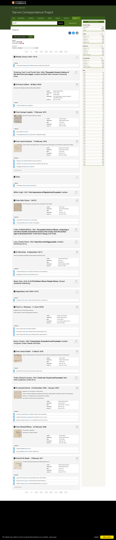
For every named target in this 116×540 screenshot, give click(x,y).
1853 (84, 117)
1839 (84, 95)
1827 (84, 77)
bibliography (86, 27)
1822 (84, 72)
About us (71, 18)
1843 (84, 101)
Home (13, 7)
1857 (84, 124)
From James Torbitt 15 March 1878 (29, 351)
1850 (84, 112)
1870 (84, 145)
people (84, 30)
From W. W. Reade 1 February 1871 (29, 458)
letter (84, 28)
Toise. (18, 177)
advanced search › (73, 23)
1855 (84, 121)
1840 (84, 96)
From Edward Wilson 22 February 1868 (31, 427)
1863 (84, 133)
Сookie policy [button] (53, 537)
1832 (84, 83)
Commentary (40, 18)
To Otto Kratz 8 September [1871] (29, 252)
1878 (84, 158)
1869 (84, 143)
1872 (84, 148)
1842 (84, 100)
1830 (84, 80)
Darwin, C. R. (86, 36)
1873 (84, 150)
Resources (63, 18)
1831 (84, 82)
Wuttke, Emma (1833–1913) (26, 57)
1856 (84, 122)
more (102, 46)
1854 (84, 119)
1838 (84, 93)
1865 (84, 137)
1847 (84, 108)
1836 (84, 90)
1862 (84, 132)
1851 (84, 114)
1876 (84, 154)
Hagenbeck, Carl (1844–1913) (27, 291)
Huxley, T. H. (86, 40)
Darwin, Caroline (86, 54)
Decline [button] (96, 537)
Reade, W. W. (86, 42)
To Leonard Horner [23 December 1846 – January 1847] (37, 388)
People (48, 18)
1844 (84, 103)
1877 (84, 156)
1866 (84, 138)
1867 (84, 140)
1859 (84, 127)
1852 (84, 116)
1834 (84, 87)
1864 (84, 135)
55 (60, 51)
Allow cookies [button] (107, 537)
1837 (84, 91)
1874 (84, 151)
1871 (84, 146)
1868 (84, 142)
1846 (84, 106)
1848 (84, 109)
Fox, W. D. (85, 51)
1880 (84, 161)
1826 (84, 75)
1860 (84, 129)
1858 (84, 125)
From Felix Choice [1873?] (26, 200)
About (16, 7)
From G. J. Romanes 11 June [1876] (30, 307)
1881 (84, 163)
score (26, 48)
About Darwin (21, 18)
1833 (84, 85)
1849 (84, 111)
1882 (84, 164)
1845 (84, 104)
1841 (84, 98)
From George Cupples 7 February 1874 (31, 112)
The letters (31, 18)
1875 (84, 153)
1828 (84, 79)
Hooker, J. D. (86, 37)
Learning (55, 18)
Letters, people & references (20, 36)
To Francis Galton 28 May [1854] (28, 84)
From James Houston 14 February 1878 (31, 141)
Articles (30, 36)
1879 (84, 159)
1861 (84, 130)
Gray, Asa (85, 39)
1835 (84, 88)
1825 (84, 74)
